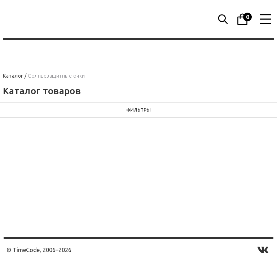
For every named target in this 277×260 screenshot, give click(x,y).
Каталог (13, 76)
